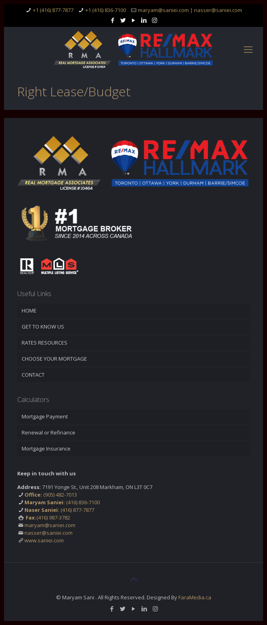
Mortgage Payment (45, 416)
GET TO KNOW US (43, 326)
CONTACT (33, 374)
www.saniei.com (44, 540)
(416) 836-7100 (62, 502)
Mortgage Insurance (46, 448)
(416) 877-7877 (59, 509)
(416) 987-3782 (48, 517)
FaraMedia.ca (194, 597)
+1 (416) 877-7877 (53, 10)
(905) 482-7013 (50, 494)
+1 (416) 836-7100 (105, 10)
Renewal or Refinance (48, 432)
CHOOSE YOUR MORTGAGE (54, 358)
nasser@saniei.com (48, 532)
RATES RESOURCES (44, 342)
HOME (29, 310)
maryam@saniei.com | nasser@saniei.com (190, 10)
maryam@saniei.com (49, 525)
